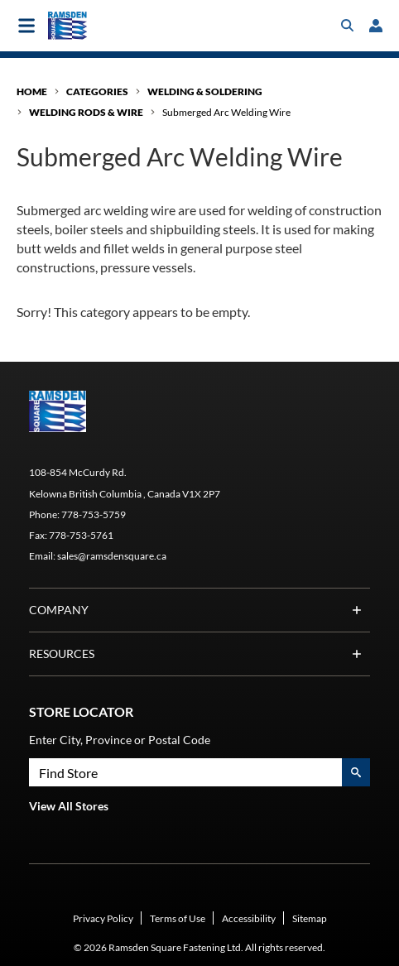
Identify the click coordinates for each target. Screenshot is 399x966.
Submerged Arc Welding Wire (226, 112)
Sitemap (309, 918)
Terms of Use (177, 918)
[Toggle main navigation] (26, 26)
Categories (97, 91)
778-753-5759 (93, 514)
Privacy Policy (103, 918)
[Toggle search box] (347, 25)
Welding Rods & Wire (86, 112)
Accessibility (249, 918)
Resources (199, 654)
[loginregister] (375, 25)
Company (199, 610)
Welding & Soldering (204, 91)
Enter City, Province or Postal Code (119, 740)
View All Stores (68, 806)
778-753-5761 (81, 535)
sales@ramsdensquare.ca (111, 556)
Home (32, 91)
